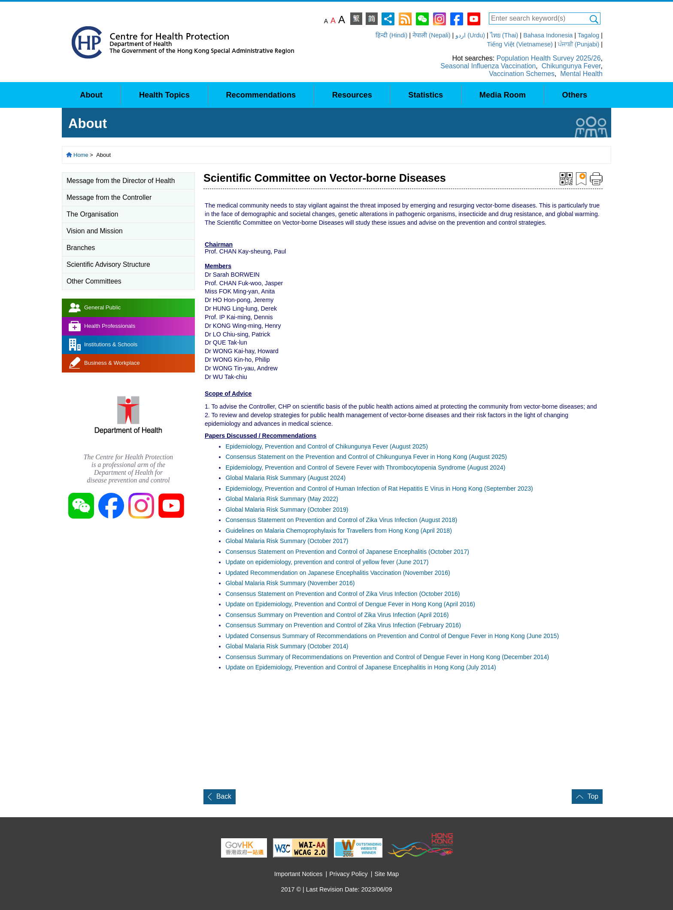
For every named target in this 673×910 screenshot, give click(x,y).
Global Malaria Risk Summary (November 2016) (290, 583)
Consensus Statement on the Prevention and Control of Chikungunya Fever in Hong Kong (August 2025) (366, 456)
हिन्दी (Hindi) (391, 35)
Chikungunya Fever (571, 66)
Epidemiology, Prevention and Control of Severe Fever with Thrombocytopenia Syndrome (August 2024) (365, 467)
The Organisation (92, 214)
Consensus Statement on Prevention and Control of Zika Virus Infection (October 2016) (342, 593)
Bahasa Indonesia (548, 35)
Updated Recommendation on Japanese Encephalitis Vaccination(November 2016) (337, 572)
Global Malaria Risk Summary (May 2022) (281, 498)
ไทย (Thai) (504, 35)
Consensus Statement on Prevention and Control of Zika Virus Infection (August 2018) (341, 519)
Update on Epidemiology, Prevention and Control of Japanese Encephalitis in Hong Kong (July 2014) (360, 667)
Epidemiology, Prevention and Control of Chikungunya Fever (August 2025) (326, 446)
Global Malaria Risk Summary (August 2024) (285, 477)
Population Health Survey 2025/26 (549, 58)
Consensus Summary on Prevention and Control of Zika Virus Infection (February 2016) (343, 625)
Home (80, 155)
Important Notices (298, 873)
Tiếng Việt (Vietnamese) (520, 44)
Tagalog (588, 35)
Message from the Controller (109, 197)
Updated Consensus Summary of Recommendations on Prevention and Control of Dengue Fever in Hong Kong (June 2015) (392, 635)
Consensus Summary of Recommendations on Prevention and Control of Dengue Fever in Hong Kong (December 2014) (387, 656)
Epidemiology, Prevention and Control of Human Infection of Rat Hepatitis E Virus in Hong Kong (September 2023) (379, 488)
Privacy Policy (348, 873)
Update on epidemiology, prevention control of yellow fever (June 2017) (326, 562)
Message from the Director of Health (121, 180)
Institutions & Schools (110, 344)
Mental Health (581, 73)
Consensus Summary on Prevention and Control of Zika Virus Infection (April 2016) (337, 614)
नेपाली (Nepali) (431, 35)
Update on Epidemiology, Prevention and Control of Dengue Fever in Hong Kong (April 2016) (350, 604)
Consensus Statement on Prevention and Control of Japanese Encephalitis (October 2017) (347, 551)
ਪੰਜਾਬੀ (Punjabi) (579, 44)
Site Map (387, 873)
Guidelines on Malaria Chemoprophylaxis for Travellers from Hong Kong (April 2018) (338, 530)
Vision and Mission (95, 231)
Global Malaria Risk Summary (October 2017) (286, 540)
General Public (102, 307)
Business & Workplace (112, 363)
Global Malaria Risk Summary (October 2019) (286, 509)
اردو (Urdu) (470, 35)
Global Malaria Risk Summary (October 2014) (286, 646)
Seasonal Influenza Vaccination (488, 66)
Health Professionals (109, 326)
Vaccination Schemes (522, 73)
